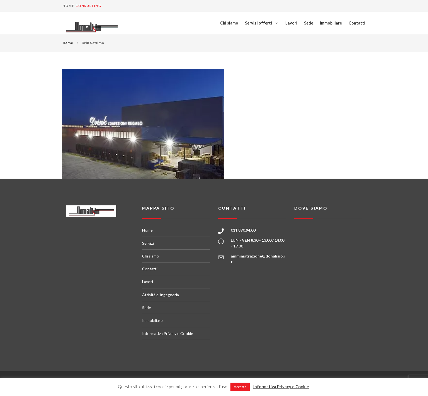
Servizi (148, 243)
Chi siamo (229, 23)
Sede (308, 23)
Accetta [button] (240, 387)
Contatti (357, 23)
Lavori (291, 23)
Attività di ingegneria (160, 294)
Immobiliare (331, 23)
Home (68, 43)
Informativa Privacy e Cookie (167, 333)
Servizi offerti (258, 23)
